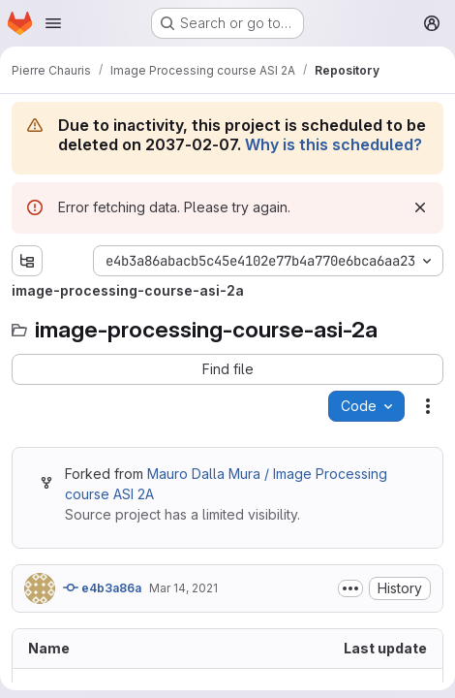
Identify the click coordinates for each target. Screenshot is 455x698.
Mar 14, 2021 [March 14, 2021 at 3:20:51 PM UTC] (183, 588)
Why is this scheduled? (333, 144)
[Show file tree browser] (27, 260)
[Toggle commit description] (350, 588)
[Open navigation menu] (53, 23)
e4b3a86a (102, 587)
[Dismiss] (420, 207)
